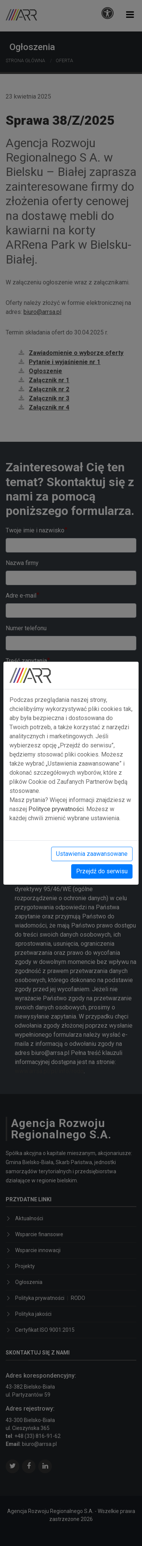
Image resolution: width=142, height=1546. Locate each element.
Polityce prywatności (56, 809)
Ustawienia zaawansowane (92, 853)
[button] (130, 14)
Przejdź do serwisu (102, 871)
